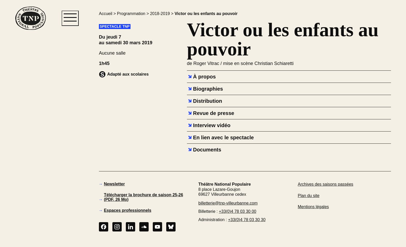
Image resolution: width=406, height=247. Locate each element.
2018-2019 (160, 13)
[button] (30, 119)
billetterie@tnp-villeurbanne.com (228, 203)
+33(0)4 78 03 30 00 (237, 211)
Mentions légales (313, 207)
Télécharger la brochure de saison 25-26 (143, 197)
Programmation (131, 13)
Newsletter (114, 184)
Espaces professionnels (127, 210)
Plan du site (309, 195)
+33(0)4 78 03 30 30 (247, 219)
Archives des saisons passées (325, 184)
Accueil (105, 13)
